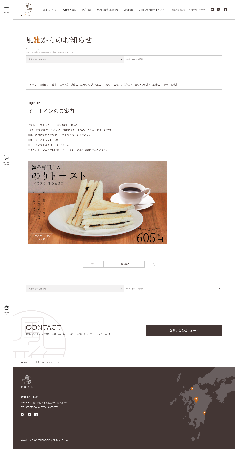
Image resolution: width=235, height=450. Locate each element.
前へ (93, 265)
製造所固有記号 (178, 10)
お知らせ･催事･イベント (151, 9)
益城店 (83, 85)
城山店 (74, 85)
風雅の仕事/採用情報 (107, 9)
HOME (24, 363)
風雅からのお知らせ (38, 59)
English (192, 10)
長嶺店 (106, 85)
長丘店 (135, 85)
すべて (33, 85)
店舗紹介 (128, 9)
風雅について (50, 9)
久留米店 (155, 85)
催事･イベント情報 (136, 59)
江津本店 (64, 85)
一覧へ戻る (124, 265)
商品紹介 (86, 9)
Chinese (201, 10)
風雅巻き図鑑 (69, 9)
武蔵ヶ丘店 (95, 85)
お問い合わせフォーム (184, 332)
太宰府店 (125, 85)
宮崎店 (174, 85)
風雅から (44, 85)
